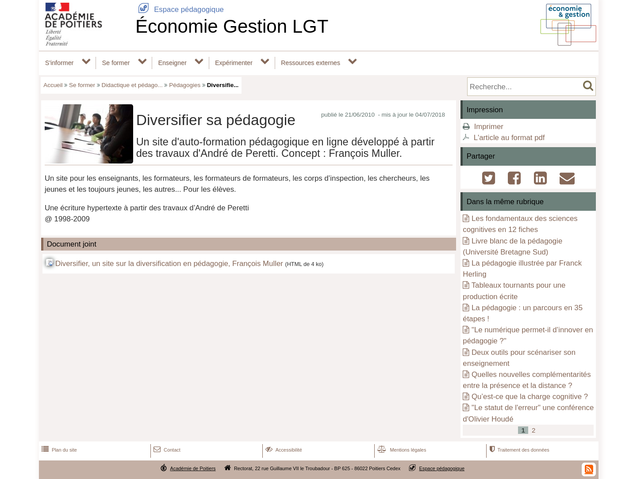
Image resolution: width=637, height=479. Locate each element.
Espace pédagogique (179, 9)
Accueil (52, 85)
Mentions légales (401, 449)
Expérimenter (234, 62)
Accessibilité (283, 449)
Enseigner (172, 62)
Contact (166, 449)
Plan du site (58, 449)
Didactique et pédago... (132, 85)
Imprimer (488, 126)
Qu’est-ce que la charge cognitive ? (530, 396)
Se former (116, 62)
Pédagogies (184, 85)
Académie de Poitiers (192, 468)
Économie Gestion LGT (232, 26)
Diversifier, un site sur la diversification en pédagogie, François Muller (169, 263)
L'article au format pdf (509, 137)
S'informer (59, 62)
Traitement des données (518, 449)
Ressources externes (310, 62)
